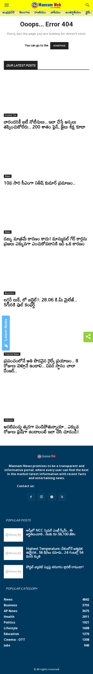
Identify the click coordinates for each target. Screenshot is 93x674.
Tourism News (12, 354)
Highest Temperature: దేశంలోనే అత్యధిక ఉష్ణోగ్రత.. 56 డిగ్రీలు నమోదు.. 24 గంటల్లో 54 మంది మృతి (54, 552)
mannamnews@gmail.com (55, 486)
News (7, 176)
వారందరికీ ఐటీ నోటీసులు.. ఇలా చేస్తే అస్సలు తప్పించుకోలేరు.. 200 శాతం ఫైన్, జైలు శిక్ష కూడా (44, 124)
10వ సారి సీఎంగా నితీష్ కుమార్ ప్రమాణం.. (39, 182)
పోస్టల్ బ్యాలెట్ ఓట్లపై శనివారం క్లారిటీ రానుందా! (55, 566)
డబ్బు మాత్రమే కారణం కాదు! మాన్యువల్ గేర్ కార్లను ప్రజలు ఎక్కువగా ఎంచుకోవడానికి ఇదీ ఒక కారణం (45, 241)
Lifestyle (9, 420)
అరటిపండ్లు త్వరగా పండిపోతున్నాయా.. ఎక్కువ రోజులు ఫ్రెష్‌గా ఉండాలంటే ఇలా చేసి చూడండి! (41, 429)
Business (9, 293)
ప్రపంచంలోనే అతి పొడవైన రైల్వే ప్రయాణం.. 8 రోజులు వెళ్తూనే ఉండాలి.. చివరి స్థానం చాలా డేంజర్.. (41, 365)
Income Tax (10, 115)
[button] (6, 5)
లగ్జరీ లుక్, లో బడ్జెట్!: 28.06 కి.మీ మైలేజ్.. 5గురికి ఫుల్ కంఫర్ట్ (40, 302)
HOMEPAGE (59, 46)
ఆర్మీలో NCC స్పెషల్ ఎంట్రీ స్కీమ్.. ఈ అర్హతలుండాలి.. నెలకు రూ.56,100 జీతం (50, 532)
